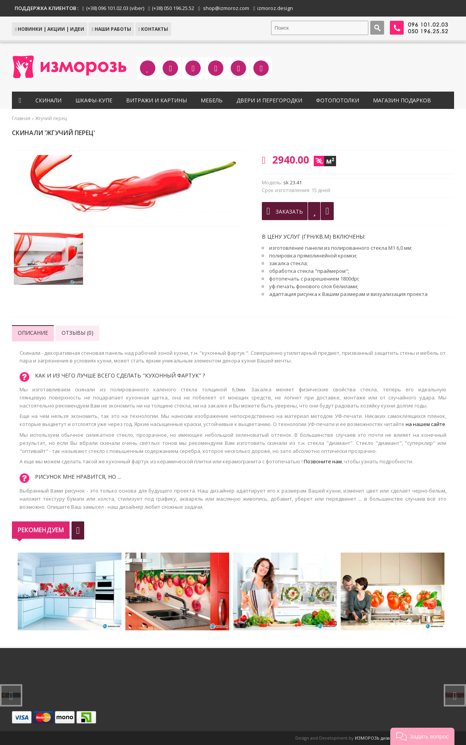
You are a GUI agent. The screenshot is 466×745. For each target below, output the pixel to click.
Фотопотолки (337, 100)
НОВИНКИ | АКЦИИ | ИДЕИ (49, 29)
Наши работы (111, 29)
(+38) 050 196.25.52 (173, 8)
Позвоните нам (323, 461)
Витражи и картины (156, 100)
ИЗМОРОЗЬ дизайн (375, 738)
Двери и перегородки (269, 100)
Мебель (212, 100)
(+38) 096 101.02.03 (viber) (115, 8)
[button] (422, 736)
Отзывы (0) (77, 332)
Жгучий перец (51, 118)
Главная (21, 118)
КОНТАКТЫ (153, 29)
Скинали (48, 100)
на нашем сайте (425, 424)
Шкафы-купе (93, 100)
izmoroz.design (275, 8)
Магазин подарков (402, 100)
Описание (33, 332)
